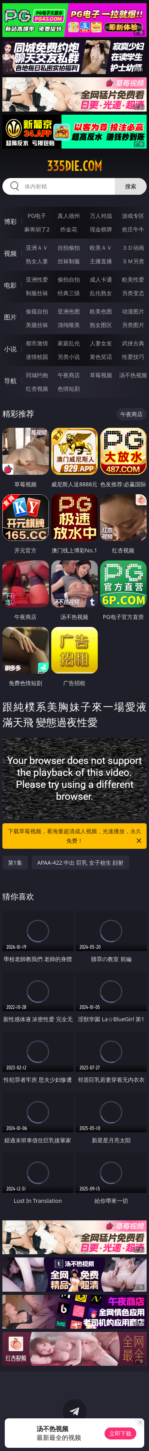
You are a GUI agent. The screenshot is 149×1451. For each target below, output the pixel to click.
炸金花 (68, 229)
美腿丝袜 (37, 325)
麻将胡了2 (37, 229)
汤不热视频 (133, 375)
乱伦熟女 (101, 293)
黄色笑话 (101, 356)
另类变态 (133, 293)
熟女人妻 (37, 261)
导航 (10, 380)
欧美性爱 (133, 279)
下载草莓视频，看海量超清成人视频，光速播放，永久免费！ (75, 836)
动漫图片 (133, 311)
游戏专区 (133, 215)
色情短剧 (69, 388)
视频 (10, 253)
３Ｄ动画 (133, 247)
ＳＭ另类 (133, 261)
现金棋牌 (101, 229)
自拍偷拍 (69, 247)
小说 (10, 349)
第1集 (15, 862)
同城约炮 (37, 375)
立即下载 (120, 1433)
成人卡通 (101, 279)
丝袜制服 (69, 261)
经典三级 (69, 293)
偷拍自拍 (69, 279)
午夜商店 (69, 375)
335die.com (74, 166)
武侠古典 (133, 343)
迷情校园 (37, 356)
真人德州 (69, 215)
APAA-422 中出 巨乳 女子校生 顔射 (80, 862)
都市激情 (37, 343)
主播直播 (101, 261)
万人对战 (101, 215)
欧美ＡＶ (101, 247)
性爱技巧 (133, 356)
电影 (10, 285)
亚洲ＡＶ (37, 247)
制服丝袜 (37, 293)
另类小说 (69, 356)
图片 (10, 317)
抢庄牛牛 (133, 229)
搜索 (130, 186)
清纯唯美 (69, 325)
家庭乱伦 (69, 343)
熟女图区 (101, 325)
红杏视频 (37, 388)
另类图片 (133, 325)
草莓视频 (101, 375)
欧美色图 (101, 311)
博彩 (10, 221)
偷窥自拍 (37, 311)
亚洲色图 (69, 311)
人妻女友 (101, 343)
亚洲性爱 (37, 279)
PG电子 (36, 215)
